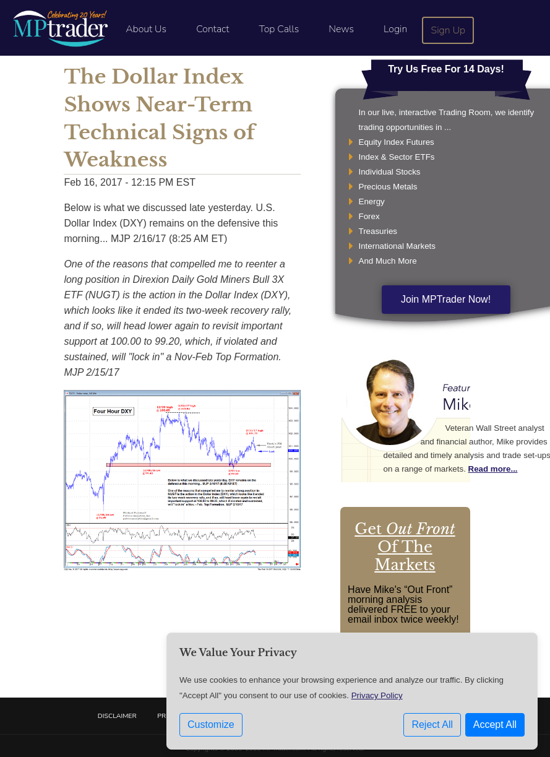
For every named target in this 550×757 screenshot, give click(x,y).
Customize (210, 726)
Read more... (493, 469)
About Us (146, 29)
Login (395, 29)
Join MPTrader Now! (446, 299)
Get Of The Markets (404, 547)
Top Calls (279, 29)
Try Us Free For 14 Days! (446, 69)
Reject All (432, 726)
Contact (212, 29)
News (341, 29)
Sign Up (448, 30)
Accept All (495, 726)
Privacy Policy (377, 697)
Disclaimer (117, 715)
